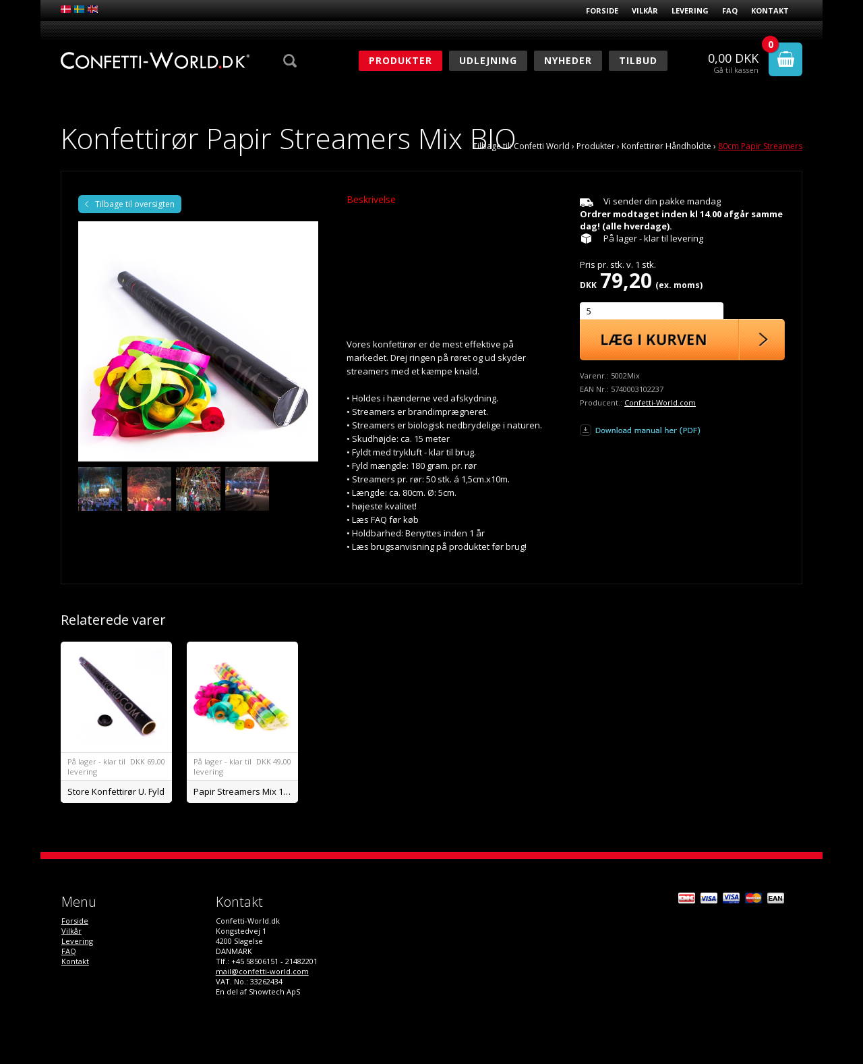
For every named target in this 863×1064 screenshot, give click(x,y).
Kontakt (770, 10)
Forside (602, 10)
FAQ (730, 10)
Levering (690, 10)
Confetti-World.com (660, 402)
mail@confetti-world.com (262, 971)
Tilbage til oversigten (135, 204)
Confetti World (542, 146)
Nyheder (568, 60)
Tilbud (638, 60)
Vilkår (645, 10)
